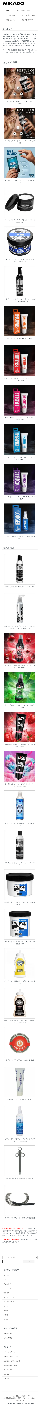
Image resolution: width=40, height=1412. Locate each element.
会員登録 (6, 1374)
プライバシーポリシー (29, 1398)
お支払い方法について (11, 1356)
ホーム (6, 10)
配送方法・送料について (12, 1361)
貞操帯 (6, 1310)
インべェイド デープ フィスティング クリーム (19, 220)
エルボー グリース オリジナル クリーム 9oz (19, 902)
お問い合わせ (9, 20)
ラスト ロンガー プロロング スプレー (17, 536)
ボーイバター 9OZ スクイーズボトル (16, 981)
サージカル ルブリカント (15, 1099)
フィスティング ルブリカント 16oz (17, 101)
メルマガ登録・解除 (26, 15)
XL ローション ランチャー (15, 1178)
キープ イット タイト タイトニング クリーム (20, 417)
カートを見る (9, 15)
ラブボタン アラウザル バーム (16, 1060)
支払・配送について (22, 10)
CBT (5, 1279)
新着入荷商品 (8, 1333)
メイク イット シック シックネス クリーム (19, 497)
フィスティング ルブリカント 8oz (16, 141)
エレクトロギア (9, 1302)
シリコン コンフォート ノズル (15, 1218)
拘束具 (6, 1315)
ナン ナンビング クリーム (15, 338)
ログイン (6, 1379)
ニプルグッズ (8, 1288)
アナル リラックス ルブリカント (16, 587)
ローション (7, 1275)
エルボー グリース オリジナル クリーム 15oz (20, 942)
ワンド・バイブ (9, 1297)
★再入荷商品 (8, 1338)
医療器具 (6, 1293)
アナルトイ (7, 1284)
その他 (6, 1319)
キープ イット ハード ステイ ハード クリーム (20, 457)
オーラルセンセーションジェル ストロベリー (20, 744)
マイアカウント (9, 1370)
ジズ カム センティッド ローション (16, 863)
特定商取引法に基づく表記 (12, 1398)
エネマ (6, 1306)
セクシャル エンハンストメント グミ (16, 180)
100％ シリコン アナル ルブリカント (16, 823)
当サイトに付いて (25, 19)
